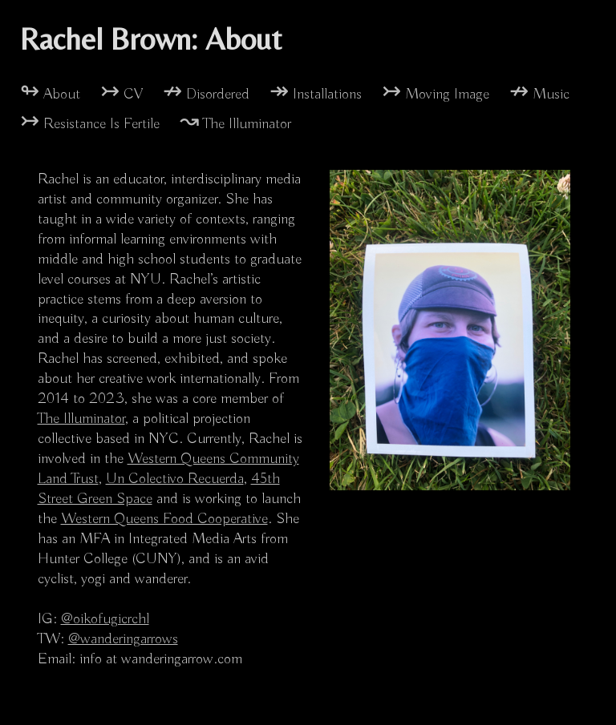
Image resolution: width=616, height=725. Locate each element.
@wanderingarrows (123, 639)
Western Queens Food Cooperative (164, 519)
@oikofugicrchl (105, 619)
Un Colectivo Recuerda (175, 479)
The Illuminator (81, 419)
